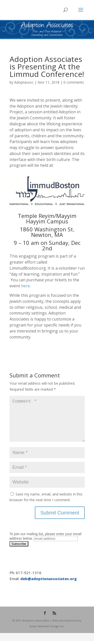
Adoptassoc (24, 82)
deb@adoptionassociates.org (48, 586)
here (25, 286)
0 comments (73, 82)
